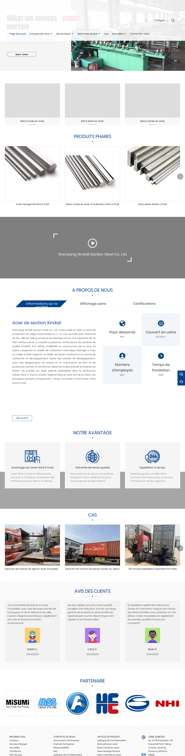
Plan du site (16, 753)
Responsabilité (61, 746)
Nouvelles (15, 746)
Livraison (14, 739)
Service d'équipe (18, 742)
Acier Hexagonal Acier (108, 750)
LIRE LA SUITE (22, 416)
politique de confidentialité (67, 753)
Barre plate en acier (107, 742)
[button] (84, 70)
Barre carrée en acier (108, 746)
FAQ (55, 750)
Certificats (15, 750)
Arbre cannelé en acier (109, 753)
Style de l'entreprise (63, 742)
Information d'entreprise (66, 739)
